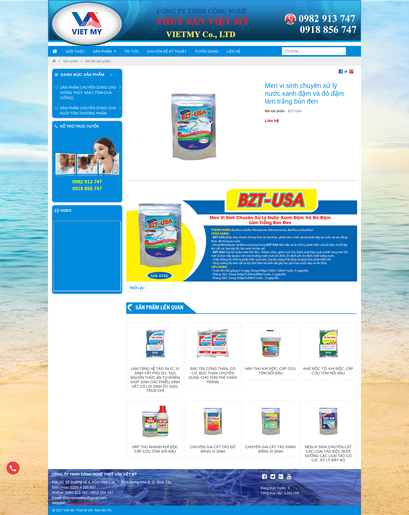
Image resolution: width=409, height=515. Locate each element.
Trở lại (136, 288)
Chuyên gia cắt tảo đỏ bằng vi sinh (213, 449)
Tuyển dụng (206, 51)
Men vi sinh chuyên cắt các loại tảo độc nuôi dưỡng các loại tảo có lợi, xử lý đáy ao (328, 453)
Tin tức (131, 51)
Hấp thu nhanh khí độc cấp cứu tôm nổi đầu (155, 449)
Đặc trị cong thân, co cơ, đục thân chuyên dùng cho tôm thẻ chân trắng (213, 375)
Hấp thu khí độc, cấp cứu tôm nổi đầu (270, 371)
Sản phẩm (104, 51)
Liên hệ (233, 51)
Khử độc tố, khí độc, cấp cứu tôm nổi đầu (328, 371)
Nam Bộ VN (102, 510)
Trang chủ (54, 51)
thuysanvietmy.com (83, 503)
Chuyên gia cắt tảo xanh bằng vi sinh (270, 449)
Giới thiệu (75, 51)
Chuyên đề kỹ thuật (167, 51)
